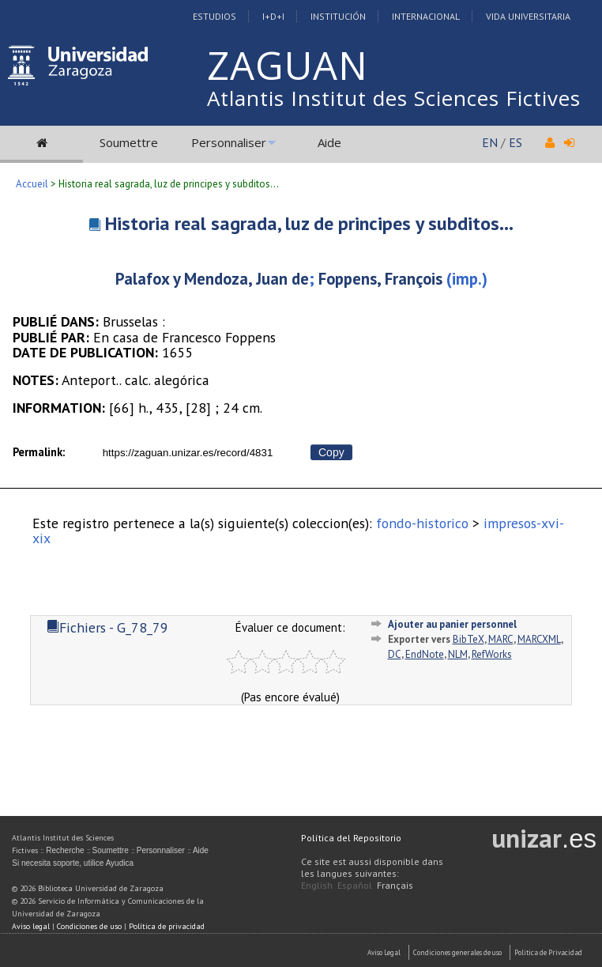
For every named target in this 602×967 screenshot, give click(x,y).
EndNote (424, 654)
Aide (329, 142)
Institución (338, 16)
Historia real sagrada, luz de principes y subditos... (309, 223)
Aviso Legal (384, 952)
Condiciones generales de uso (457, 952)
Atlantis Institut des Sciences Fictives (394, 98)
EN (490, 142)
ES (515, 142)
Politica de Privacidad (548, 952)
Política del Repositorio (351, 838)
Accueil (32, 184)
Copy (331, 452)
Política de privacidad (167, 926)
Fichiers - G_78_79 (107, 627)
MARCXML (539, 639)
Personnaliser (228, 142)
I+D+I (273, 16)
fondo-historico (422, 523)
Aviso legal (31, 926)
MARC (501, 639)
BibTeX (468, 639)
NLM (458, 654)
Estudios (214, 16)
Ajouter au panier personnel (452, 624)
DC (394, 654)
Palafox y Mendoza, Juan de (212, 278)
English (317, 885)
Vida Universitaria (528, 16)
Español (354, 885)
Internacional (426, 16)
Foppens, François (380, 278)
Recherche (65, 850)
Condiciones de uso (89, 926)
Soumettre (129, 142)
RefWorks (492, 654)
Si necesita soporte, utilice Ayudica (73, 863)
